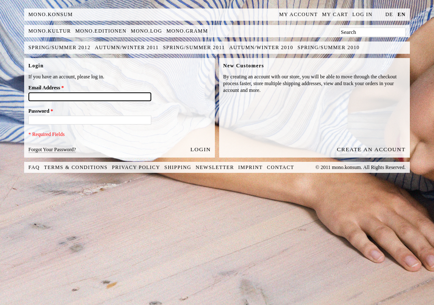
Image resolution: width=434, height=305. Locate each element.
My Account (298, 14)
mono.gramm (187, 31)
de (389, 14)
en (402, 14)
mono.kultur (49, 31)
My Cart (335, 14)
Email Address (46, 88)
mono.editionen (100, 31)
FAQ (34, 167)
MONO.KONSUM (50, 14)
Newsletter (214, 167)
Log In (362, 14)
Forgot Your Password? (52, 149)
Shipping (178, 167)
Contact (280, 167)
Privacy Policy (136, 167)
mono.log (146, 31)
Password (40, 111)
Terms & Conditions (76, 167)
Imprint (250, 167)
